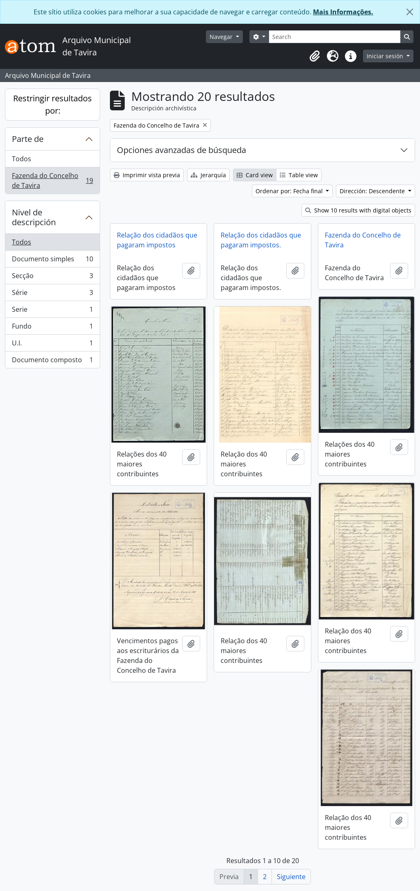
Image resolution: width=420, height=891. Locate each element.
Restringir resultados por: (52, 104)
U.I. (52, 345)
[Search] (335, 36)
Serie (52, 311)
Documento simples (52, 260)
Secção (52, 277)
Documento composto (52, 361)
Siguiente (291, 876)
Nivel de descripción (34, 217)
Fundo (52, 328)
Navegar (222, 37)
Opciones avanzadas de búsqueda (181, 149)
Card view (255, 175)
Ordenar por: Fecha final (290, 191)
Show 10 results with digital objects (358, 210)
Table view (299, 175)
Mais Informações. (343, 11)
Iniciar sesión (386, 56)
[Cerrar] (410, 11)
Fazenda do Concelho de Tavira (52, 180)
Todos (21, 158)
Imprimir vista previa (147, 175)
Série (52, 294)
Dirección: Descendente (373, 191)
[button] (315, 56)
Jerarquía (208, 175)
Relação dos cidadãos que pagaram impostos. (261, 240)
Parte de (27, 138)
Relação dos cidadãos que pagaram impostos (157, 240)
